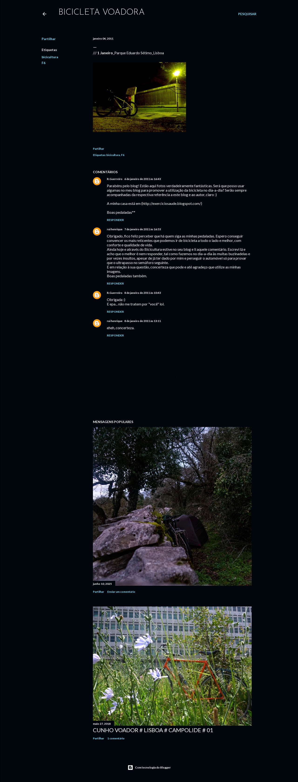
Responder (115, 220)
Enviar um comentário (121, 591)
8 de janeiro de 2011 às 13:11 (142, 321)
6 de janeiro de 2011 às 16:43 (142, 179)
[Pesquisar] (247, 14)
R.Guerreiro (114, 179)
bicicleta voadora (101, 12)
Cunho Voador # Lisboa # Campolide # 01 (153, 730)
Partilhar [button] (49, 39)
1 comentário (116, 738)
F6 (43, 63)
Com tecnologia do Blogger (149, 767)
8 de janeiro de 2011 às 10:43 (142, 293)
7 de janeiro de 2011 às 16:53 (142, 229)
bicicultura (50, 57)
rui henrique (114, 229)
